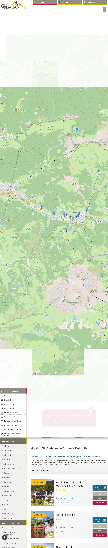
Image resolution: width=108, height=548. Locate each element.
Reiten (6, 514)
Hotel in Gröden (9, 400)
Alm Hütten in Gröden (11, 425)
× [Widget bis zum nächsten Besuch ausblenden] (6, 535)
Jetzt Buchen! (100, 488)
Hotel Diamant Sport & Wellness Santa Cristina (69, 484)
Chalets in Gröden (10, 413)
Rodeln (6, 473)
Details (100, 498)
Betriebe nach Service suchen (12, 434)
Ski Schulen (8, 450)
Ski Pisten (7, 446)
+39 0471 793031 (63, 532)
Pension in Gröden (10, 404)
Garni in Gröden (9, 408)
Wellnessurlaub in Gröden (13, 429)
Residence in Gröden (11, 417)
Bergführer (8, 482)
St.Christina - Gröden (65, 498)
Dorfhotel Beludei (66, 514)
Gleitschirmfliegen (10, 491)
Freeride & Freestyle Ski (12, 469)
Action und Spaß (10, 518)
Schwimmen (8, 496)
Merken (100, 494)
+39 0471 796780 (63, 502)
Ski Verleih (7, 455)
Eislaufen (7, 478)
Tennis (6, 500)
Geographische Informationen (9, 533)
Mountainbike (8, 505)
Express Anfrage (10, 396)
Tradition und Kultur (11, 543)
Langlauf (7, 460)
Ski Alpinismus (9, 464)
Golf (5, 509)
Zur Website (100, 503)
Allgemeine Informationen (13, 528)
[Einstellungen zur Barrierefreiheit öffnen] (4, 537)
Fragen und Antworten (12, 539)
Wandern (7, 487)
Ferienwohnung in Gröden (13, 421)
